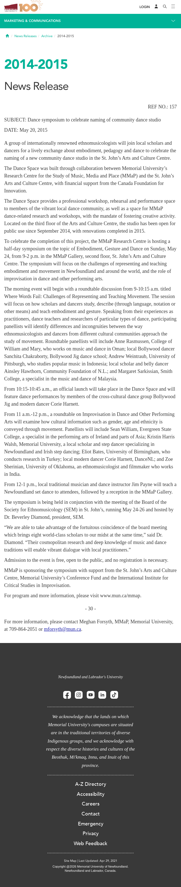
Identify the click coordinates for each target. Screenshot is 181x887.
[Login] (145, 7)
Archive (47, 36)
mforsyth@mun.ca (62, 629)
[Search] (165, 7)
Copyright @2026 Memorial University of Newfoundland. (90, 866)
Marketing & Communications (32, 21)
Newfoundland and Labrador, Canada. (90, 870)
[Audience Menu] (156, 7)
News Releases (25, 36)
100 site (31, 7)
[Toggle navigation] (173, 6)
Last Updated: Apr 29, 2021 (98, 861)
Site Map (70, 861)
